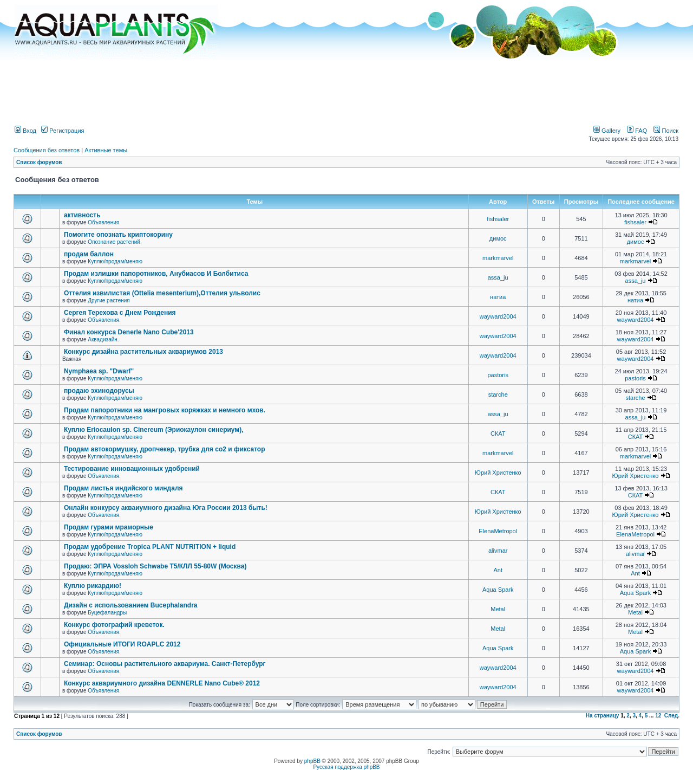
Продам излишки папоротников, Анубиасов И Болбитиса (156, 273)
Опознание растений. (114, 242)
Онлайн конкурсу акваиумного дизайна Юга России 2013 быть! (165, 508)
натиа (498, 297)
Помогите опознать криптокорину (118, 234)
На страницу (602, 716)
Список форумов (39, 162)
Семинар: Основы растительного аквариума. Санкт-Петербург (165, 664)
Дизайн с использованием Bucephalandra (131, 605)
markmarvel (497, 258)
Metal (498, 609)
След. (671, 716)
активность (82, 215)
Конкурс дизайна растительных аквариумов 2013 (143, 351)
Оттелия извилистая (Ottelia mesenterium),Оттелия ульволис (162, 293)
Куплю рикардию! (92, 586)
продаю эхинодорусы (99, 390)
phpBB (312, 761)
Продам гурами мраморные (108, 527)
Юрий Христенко (498, 472)
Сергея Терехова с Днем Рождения (120, 312)
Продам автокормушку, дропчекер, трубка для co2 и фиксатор (164, 449)
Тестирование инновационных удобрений (132, 469)
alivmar (497, 550)
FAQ (637, 130)
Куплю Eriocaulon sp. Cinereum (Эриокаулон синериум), (154, 429)
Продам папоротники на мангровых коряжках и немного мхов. (164, 410)
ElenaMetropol (498, 531)
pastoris (497, 375)
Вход (25, 130)
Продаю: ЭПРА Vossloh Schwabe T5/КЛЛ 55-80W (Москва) (155, 566)
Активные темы (105, 150)
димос (498, 238)
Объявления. (104, 222)
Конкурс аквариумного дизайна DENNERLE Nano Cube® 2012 (162, 683)
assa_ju (498, 277)
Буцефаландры (107, 613)
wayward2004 (498, 316)
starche (498, 394)
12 (658, 716)
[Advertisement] (346, 88)
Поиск (665, 130)
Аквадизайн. (103, 339)
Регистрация (62, 130)
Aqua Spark (497, 589)
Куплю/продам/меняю (115, 261)
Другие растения (108, 300)
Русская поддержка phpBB (346, 767)
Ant (497, 570)
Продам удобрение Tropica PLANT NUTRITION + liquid (150, 547)
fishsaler (498, 219)
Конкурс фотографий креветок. (114, 625)
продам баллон (89, 254)
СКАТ (498, 433)
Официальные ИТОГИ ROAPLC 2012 (122, 644)
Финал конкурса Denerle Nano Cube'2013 (129, 332)
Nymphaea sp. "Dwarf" (99, 371)
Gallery (606, 130)
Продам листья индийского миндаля (123, 488)
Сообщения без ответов (47, 150)
